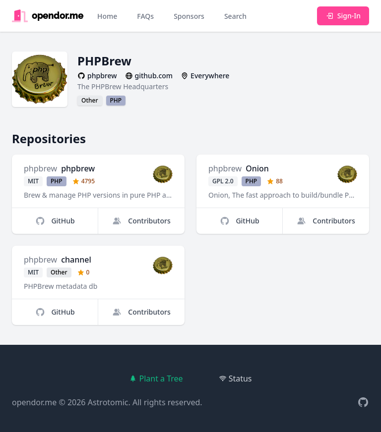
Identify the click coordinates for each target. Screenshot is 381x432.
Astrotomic (108, 402)
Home (107, 16)
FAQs (145, 16)
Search (235, 16)
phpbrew (40, 168)
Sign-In (343, 15)
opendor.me (34, 402)
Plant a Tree (156, 378)
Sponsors (189, 16)
